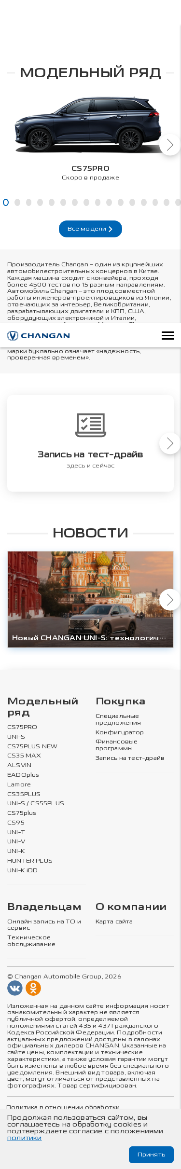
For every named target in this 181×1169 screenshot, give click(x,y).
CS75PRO (22, 727)
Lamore (19, 785)
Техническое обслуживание (31, 941)
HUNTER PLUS (30, 861)
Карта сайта (114, 922)
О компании (131, 907)
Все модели (91, 228)
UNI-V (16, 842)
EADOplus (23, 775)
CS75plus (21, 813)
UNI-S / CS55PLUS (35, 803)
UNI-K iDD (22, 870)
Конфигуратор (120, 732)
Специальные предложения (118, 719)
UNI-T (16, 832)
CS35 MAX (24, 756)
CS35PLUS (24, 794)
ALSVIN (19, 765)
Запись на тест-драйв (130, 758)
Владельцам (44, 907)
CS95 (16, 823)
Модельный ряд (43, 707)
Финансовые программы (117, 745)
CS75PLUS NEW (32, 746)
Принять (151, 1154)
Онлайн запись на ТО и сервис (44, 925)
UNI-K (16, 851)
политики (24, 1138)
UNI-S (16, 737)
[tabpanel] (90, 135)
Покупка (121, 701)
